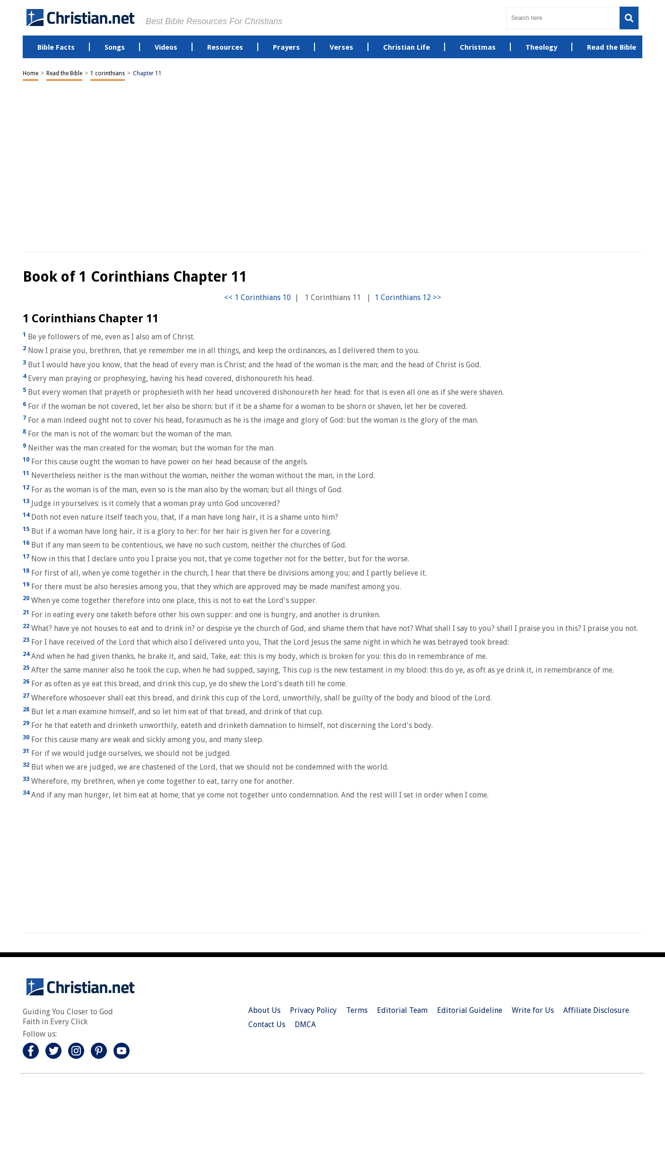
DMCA (305, 1024)
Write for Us (533, 1010)
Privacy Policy (313, 1010)
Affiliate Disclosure (596, 1010)
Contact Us (266, 1024)
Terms (357, 1010)
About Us (264, 1010)
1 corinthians (107, 73)
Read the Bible (64, 73)
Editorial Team (402, 1010)
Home (30, 73)
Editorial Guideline (469, 1010)
